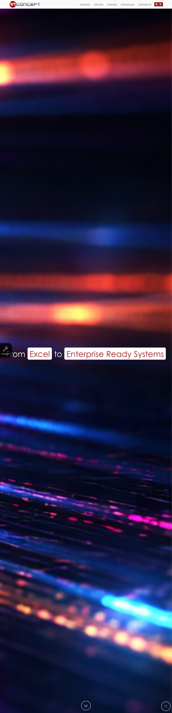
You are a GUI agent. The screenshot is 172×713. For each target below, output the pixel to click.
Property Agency (137, 576)
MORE (86, 640)
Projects (85, 3)
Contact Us (144, 3)
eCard (74, 581)
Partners (112, 3)
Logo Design (118, 581)
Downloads (127, 3)
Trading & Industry (112, 576)
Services (98, 3)
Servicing (62, 576)
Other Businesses (56, 581)
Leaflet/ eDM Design (95, 581)
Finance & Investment (84, 576)
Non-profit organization (38, 576)
